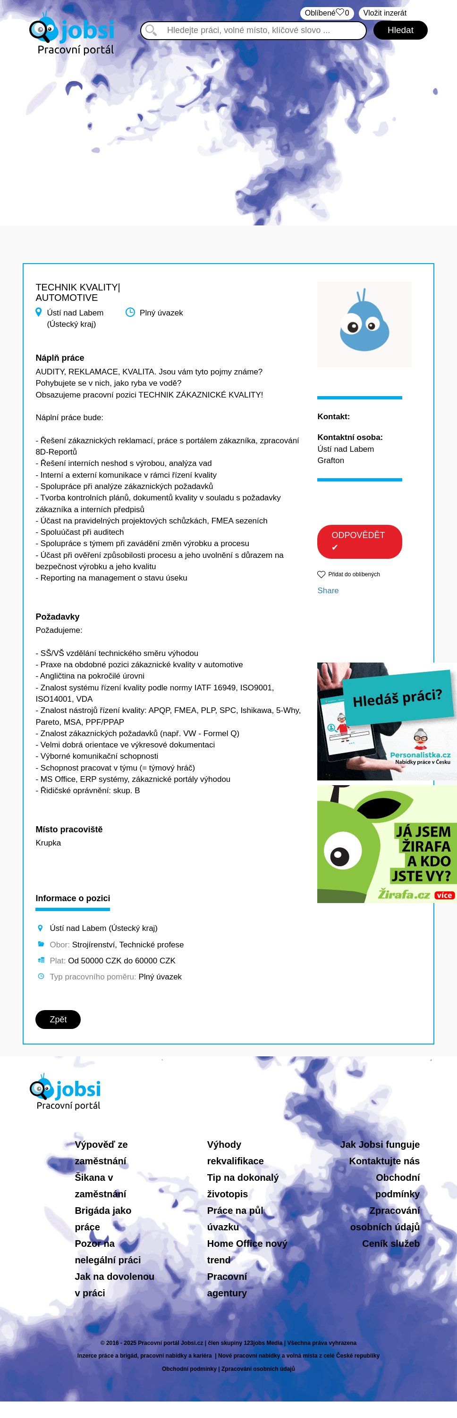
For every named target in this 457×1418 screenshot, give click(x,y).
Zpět (58, 1019)
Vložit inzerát (385, 13)
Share (328, 590)
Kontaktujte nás (384, 1161)
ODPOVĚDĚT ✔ (358, 541)
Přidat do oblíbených (354, 574)
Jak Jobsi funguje (380, 1144)
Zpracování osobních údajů (258, 1369)
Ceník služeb (391, 1243)
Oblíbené (327, 13)
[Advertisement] (229, 136)
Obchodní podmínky (189, 1369)
